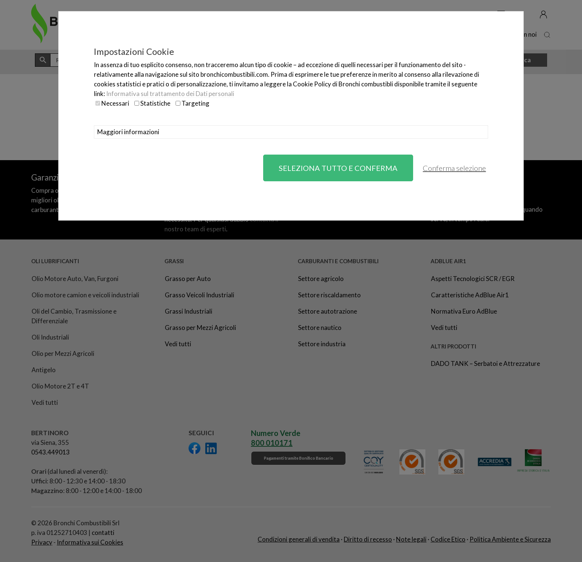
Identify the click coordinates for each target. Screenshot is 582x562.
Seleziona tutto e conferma (338, 167)
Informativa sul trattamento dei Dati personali (170, 93)
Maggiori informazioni (128, 132)
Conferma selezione (454, 167)
